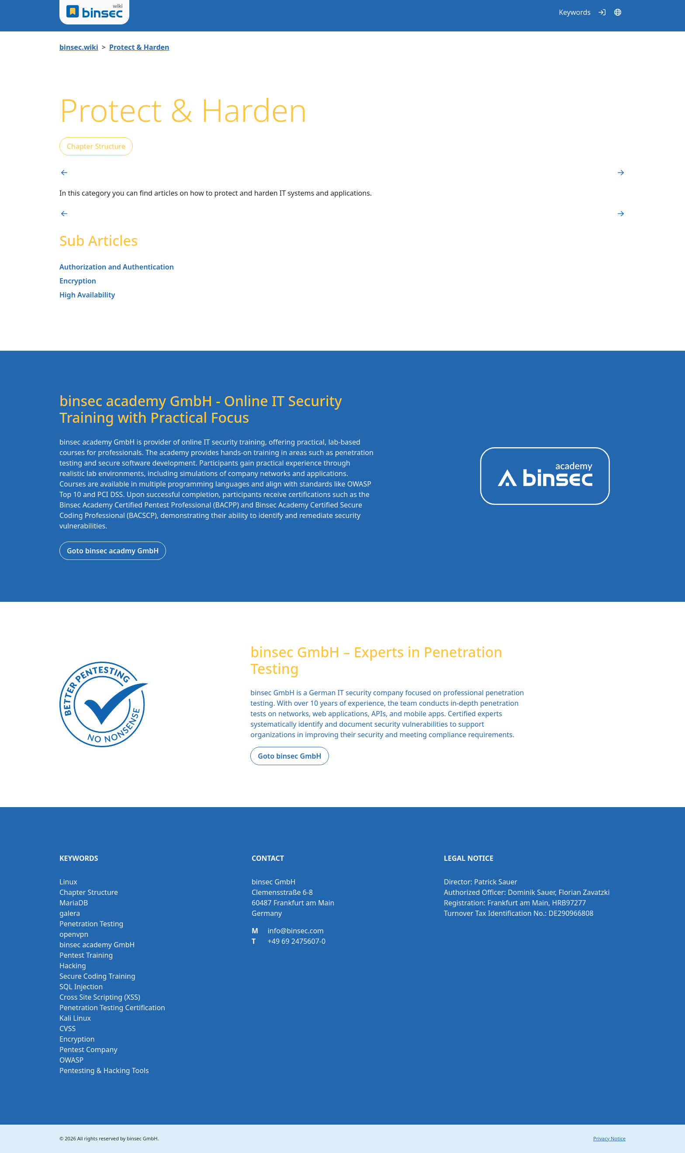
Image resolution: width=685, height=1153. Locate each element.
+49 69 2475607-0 (296, 941)
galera (69, 913)
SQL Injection (81, 986)
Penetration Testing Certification (112, 1007)
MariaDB (73, 903)
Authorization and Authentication (116, 267)
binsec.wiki (78, 47)
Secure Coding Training (97, 976)
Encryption (77, 281)
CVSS (67, 1028)
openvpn (73, 934)
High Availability (87, 295)
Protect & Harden (139, 47)
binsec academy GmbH (97, 944)
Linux (68, 882)
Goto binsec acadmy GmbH (113, 551)
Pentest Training (86, 955)
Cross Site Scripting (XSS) (99, 997)
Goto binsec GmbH (289, 756)
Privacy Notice (609, 1138)
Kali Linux (75, 1018)
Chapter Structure (96, 146)
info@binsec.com (296, 931)
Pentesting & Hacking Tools (104, 1070)
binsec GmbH (142, 1138)
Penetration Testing (91, 924)
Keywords (575, 12)
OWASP (71, 1060)
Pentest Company (88, 1049)
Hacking (72, 965)
